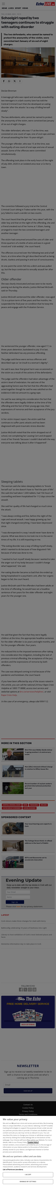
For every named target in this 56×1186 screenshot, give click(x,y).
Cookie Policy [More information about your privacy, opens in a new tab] (33, 1142)
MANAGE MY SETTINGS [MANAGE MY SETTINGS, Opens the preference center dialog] (28, 1181)
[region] (28, 1151)
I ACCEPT (28, 1175)
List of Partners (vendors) (13, 1169)
